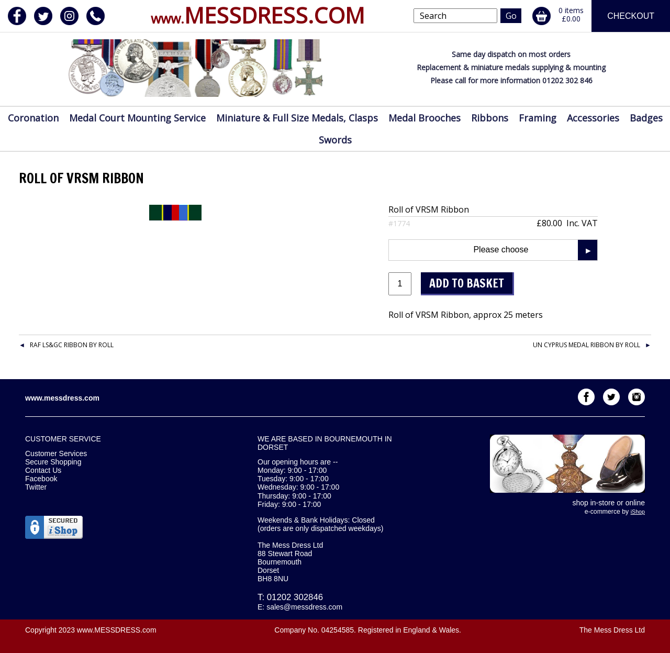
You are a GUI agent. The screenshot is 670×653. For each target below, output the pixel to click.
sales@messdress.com (304, 607)
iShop (638, 511)
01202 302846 (295, 597)
